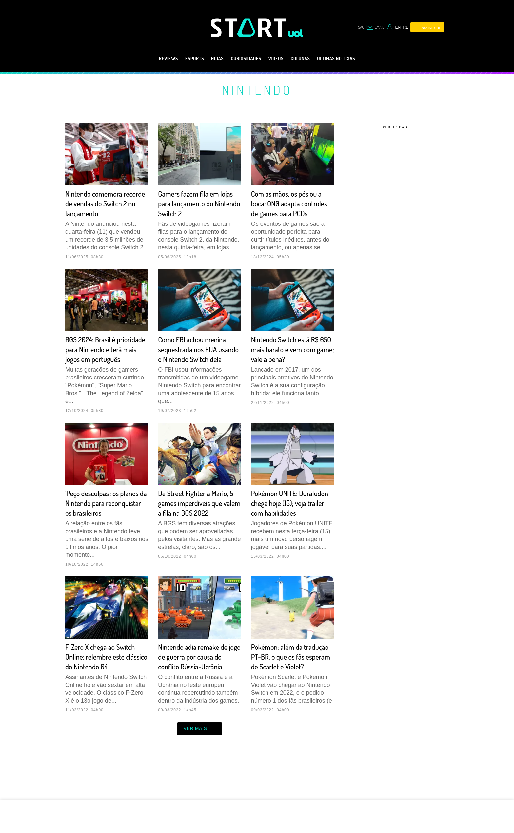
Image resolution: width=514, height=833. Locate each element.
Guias (209, 58)
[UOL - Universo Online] (296, 33)
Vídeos (278, 58)
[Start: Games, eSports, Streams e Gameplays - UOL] (249, 27)
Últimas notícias (349, 58)
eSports (182, 58)
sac (361, 27)
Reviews (152, 58)
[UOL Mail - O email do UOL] (375, 27)
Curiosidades (243, 58)
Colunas (307, 58)
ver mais (200, 768)
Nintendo (257, 90)
